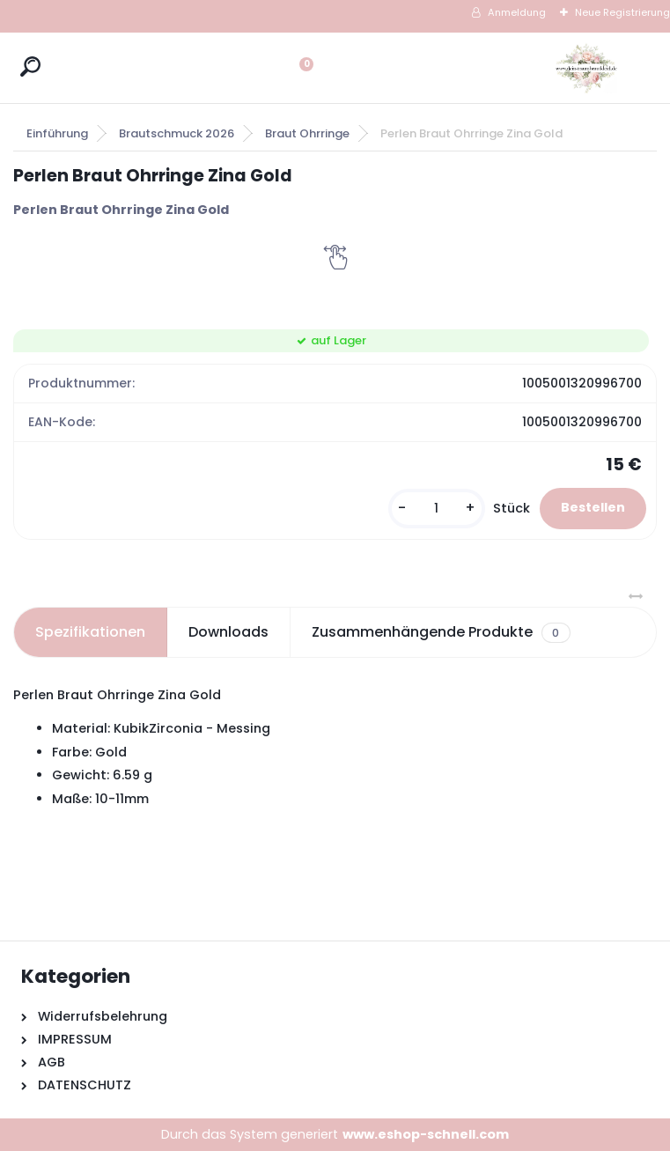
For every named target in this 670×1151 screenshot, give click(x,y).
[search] (30, 66)
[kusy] (436, 508)
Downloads (228, 632)
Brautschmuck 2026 (176, 133)
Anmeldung (517, 12)
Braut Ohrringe (307, 133)
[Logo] (586, 67)
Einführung (57, 133)
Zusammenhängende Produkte (441, 632)
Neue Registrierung (622, 12)
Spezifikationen (90, 632)
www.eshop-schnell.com (425, 1134)
